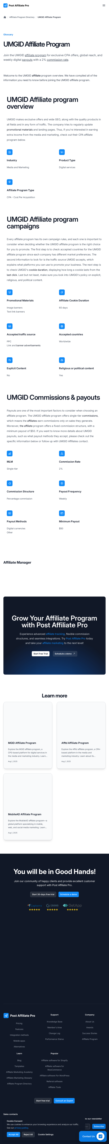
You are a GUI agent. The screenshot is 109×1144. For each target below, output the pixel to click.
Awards (89, 992)
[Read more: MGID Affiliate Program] (28, 735)
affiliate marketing (52, 643)
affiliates (32, 420)
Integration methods (19, 1000)
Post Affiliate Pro (75, 638)
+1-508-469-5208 (17, 1097)
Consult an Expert (64, 1066)
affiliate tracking (55, 633)
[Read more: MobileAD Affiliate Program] (28, 806)
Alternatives (19, 1011)
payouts (27, 59)
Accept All (13, 1134)
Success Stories (89, 998)
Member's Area (54, 992)
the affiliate (26, 425)
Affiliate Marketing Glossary (19, 1043)
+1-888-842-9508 (17, 1091)
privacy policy (21, 1128)
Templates (19, 1031)
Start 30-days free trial (43, 894)
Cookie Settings (46, 1134)
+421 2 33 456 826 (17, 1086)
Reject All (28, 1134)
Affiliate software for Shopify (54, 1025)
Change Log (54, 998)
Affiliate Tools (54, 1052)
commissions (90, 415)
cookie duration (38, 269)
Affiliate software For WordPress (54, 1040)
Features (19, 994)
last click (12, 274)
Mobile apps (19, 1006)
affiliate (36, 75)
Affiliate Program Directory (21, 17)
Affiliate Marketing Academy (19, 1037)
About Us (89, 986)
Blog (19, 1025)
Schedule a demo (65, 653)
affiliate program (35, 55)
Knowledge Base (54, 986)
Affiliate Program (90, 1004)
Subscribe (99, 1091)
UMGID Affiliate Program (49, 17)
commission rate (57, 59)
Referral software (54, 1046)
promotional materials (20, 129)
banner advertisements (28, 345)
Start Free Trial (40, 653)
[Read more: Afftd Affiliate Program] (81, 735)
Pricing (19, 988)
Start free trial (43, 1066)
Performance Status (54, 1004)
